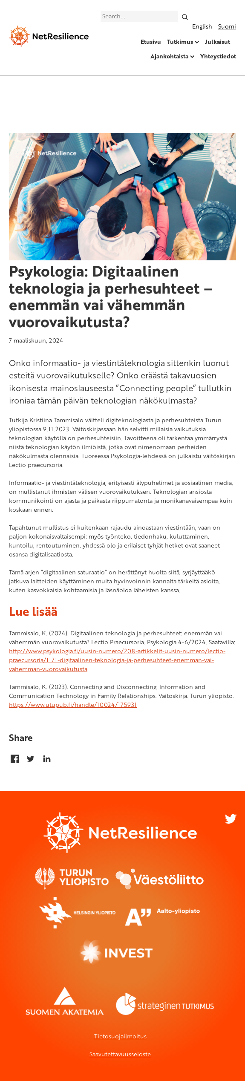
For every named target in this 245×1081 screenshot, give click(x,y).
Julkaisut (217, 41)
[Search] (184, 16)
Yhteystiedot (218, 56)
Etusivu (151, 41)
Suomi (227, 26)
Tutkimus (180, 41)
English (202, 26)
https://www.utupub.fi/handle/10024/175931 (73, 704)
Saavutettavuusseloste (120, 1053)
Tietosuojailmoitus (120, 1036)
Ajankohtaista (169, 56)
